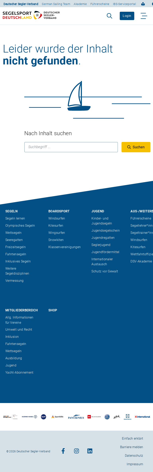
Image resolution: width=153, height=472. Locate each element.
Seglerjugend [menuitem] (100, 245)
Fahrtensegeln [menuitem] (15, 254)
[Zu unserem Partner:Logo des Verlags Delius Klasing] (94, 417)
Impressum (135, 464)
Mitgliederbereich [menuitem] (21, 310)
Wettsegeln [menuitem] (13, 233)
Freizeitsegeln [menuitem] (15, 247)
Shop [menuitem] (52, 310)
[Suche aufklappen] (109, 16)
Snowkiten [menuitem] (56, 240)
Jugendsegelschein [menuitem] (105, 230)
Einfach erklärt (132, 438)
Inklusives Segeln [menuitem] (18, 261)
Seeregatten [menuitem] (14, 240)
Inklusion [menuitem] (12, 337)
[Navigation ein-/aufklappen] (144, 16)
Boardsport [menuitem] (59, 211)
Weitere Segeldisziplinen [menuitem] (17, 271)
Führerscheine (99, 4)
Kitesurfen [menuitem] (55, 225)
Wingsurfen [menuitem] (56, 233)
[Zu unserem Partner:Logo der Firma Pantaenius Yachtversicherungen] (76, 417)
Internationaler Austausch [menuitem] (102, 261)
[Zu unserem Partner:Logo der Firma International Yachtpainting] (142, 417)
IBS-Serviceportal (124, 4)
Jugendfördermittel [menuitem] (105, 252)
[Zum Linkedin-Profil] (89, 451)
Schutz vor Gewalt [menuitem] (104, 271)
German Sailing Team (56, 4)
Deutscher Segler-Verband (21, 4)
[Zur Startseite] (31, 16)
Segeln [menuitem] (11, 211)
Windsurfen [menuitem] (56, 218)
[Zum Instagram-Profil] (76, 451)
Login (127, 16)
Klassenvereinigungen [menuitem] (64, 247)
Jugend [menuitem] (97, 211)
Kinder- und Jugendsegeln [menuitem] (101, 221)
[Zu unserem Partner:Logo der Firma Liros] (107, 417)
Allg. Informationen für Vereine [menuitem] (19, 320)
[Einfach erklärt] (143, 3)
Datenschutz (134, 455)
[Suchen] (136, 147)
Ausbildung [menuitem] (13, 358)
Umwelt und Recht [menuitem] (18, 329)
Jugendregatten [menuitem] (103, 238)
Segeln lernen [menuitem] (15, 218)
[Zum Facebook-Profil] (63, 451)
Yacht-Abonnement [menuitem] (19, 372)
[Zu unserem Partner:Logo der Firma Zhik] (116, 417)
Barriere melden (131, 447)
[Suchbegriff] (71, 147)
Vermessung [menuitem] (14, 281)
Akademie (80, 4)
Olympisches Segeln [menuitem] (20, 225)
